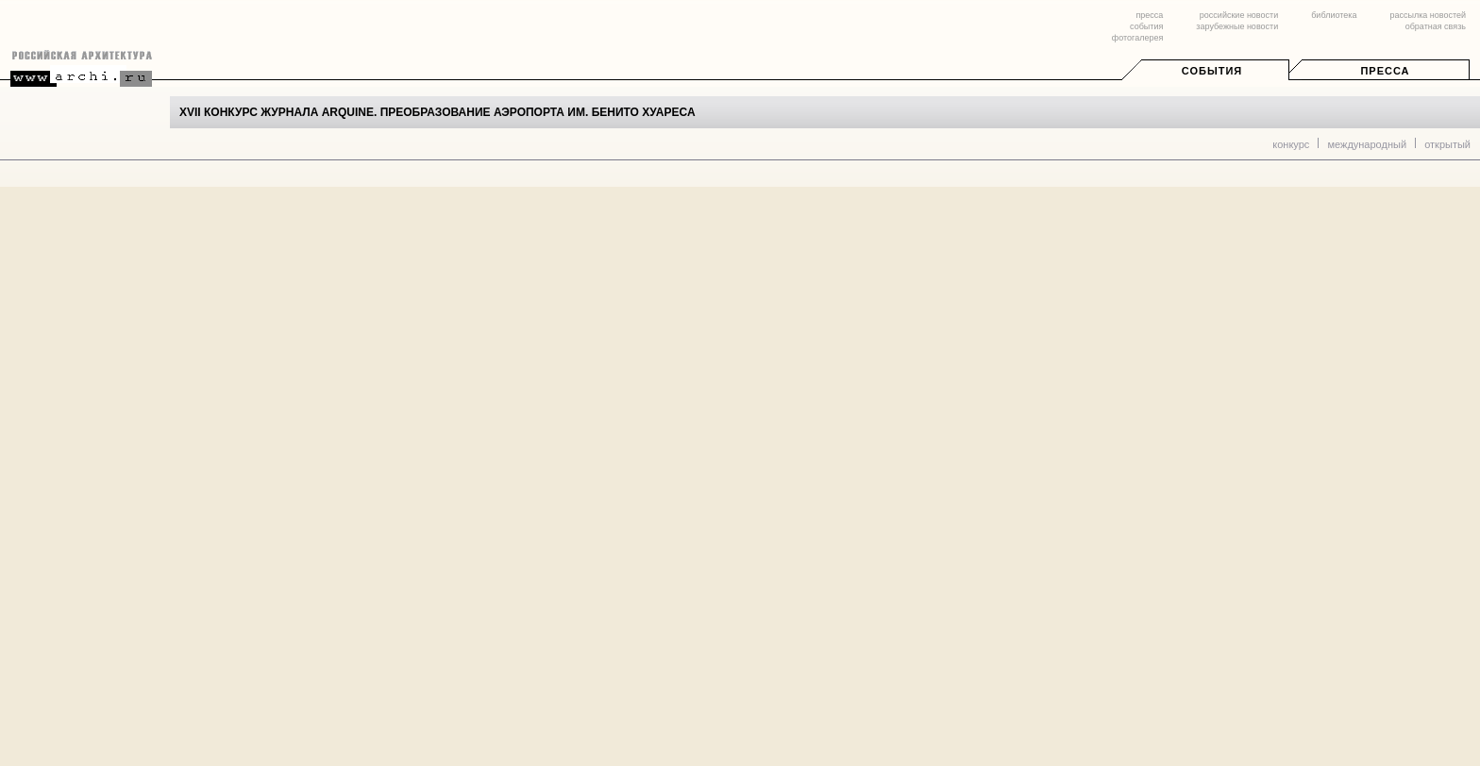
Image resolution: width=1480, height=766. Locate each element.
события (1146, 26)
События (1212, 70)
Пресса (1384, 70)
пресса (1149, 15)
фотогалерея (1137, 37)
